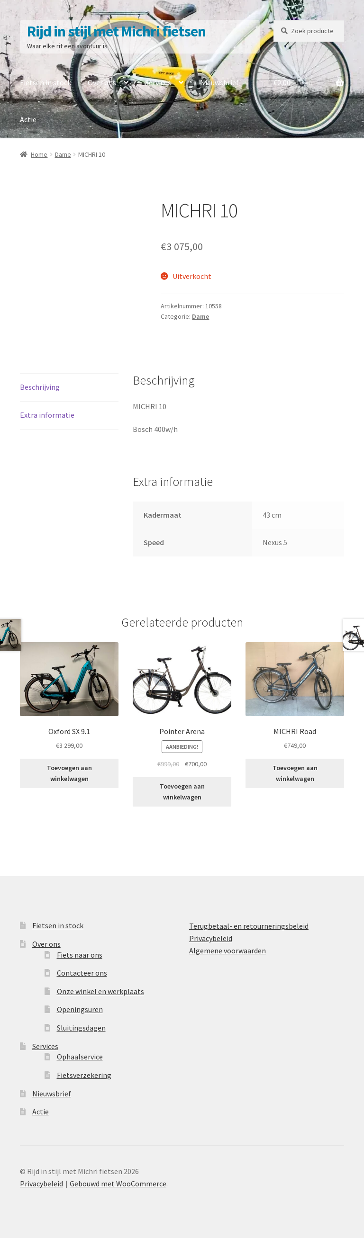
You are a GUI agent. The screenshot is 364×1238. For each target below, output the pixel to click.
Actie (28, 119)
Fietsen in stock (45, 82)
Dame (63, 154)
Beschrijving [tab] (40, 387)
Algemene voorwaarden (227, 950)
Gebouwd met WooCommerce (118, 1183)
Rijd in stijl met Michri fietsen (116, 31)
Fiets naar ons (79, 955)
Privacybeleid (210, 938)
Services (158, 82)
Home (39, 154)
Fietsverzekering (84, 1075)
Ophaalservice (80, 1056)
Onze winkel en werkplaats (100, 991)
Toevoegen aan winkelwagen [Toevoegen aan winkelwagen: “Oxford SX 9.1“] (69, 773)
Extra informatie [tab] (47, 415)
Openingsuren (80, 1009)
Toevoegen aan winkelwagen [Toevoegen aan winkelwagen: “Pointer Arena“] (182, 791)
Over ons (102, 82)
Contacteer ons (82, 973)
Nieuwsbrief (219, 82)
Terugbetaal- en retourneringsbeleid (249, 926)
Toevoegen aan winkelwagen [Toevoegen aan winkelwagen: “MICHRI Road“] (295, 773)
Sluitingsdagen (81, 1027)
